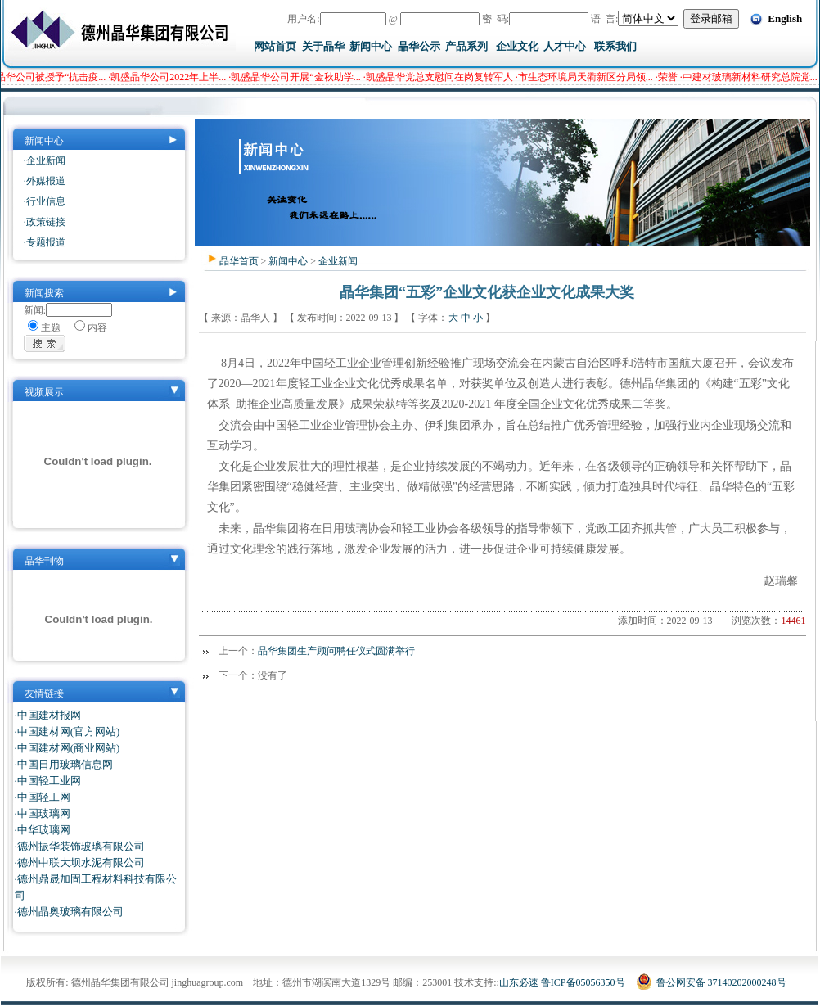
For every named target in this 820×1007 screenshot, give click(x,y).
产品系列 (466, 46)
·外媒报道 (44, 181)
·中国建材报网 (48, 715)
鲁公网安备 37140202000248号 (711, 982)
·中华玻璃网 (42, 830)
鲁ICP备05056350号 (583, 982)
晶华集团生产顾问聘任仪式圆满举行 (336, 651)
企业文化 (517, 46)
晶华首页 (239, 261)
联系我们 (615, 46)
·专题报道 (44, 242)
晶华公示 (419, 46)
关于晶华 (323, 46)
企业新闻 (338, 261)
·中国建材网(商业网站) (67, 748)
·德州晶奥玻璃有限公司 (69, 911)
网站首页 (275, 46)
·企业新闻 (44, 160)
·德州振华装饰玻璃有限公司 (80, 846)
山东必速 (518, 982)
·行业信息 (44, 201)
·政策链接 (44, 222)
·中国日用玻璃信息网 (64, 764)
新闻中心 (370, 46)
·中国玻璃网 (42, 813)
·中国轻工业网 (48, 780)
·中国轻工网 (42, 797)
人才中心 (564, 46)
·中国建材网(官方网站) (67, 731)
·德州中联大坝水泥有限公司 (80, 862)
